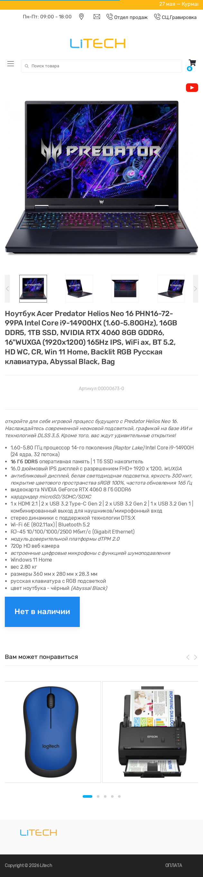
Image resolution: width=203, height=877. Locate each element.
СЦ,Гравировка (172, 17)
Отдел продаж (124, 17)
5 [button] (119, 796)
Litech (46, 865)
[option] (101, 178)
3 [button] (105, 796)
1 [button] (87, 796)
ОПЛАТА (173, 865)
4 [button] (112, 796)
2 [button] (98, 796)
